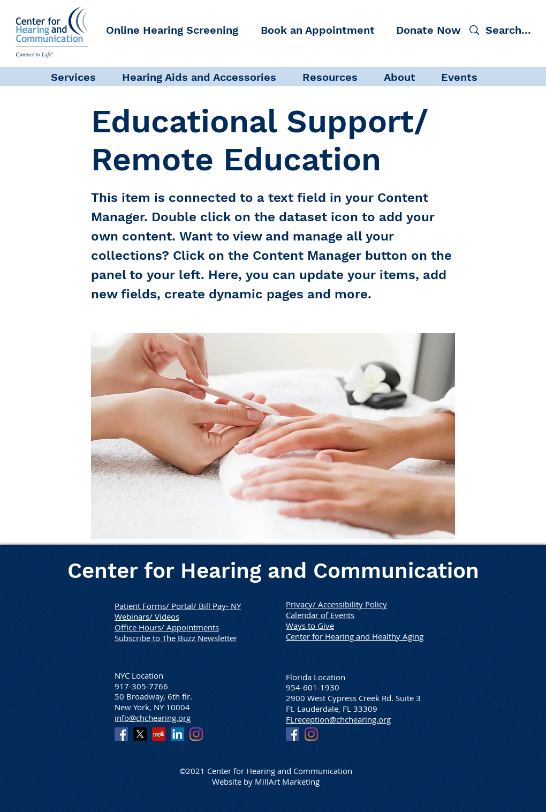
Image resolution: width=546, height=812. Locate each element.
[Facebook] (121, 734)
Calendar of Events (320, 615)
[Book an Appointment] (318, 29)
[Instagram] (196, 734)
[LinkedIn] (177, 734)
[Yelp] (158, 734)
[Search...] (510, 30)
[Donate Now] (428, 29)
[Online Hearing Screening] (172, 29)
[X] (140, 734)
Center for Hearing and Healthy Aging (354, 636)
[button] (81, 76)
